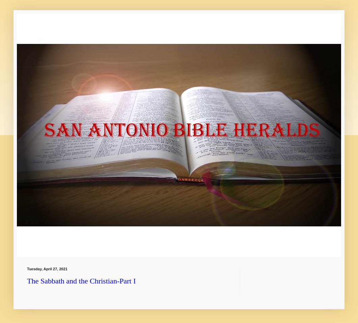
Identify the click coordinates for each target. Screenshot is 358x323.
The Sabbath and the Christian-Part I (81, 281)
